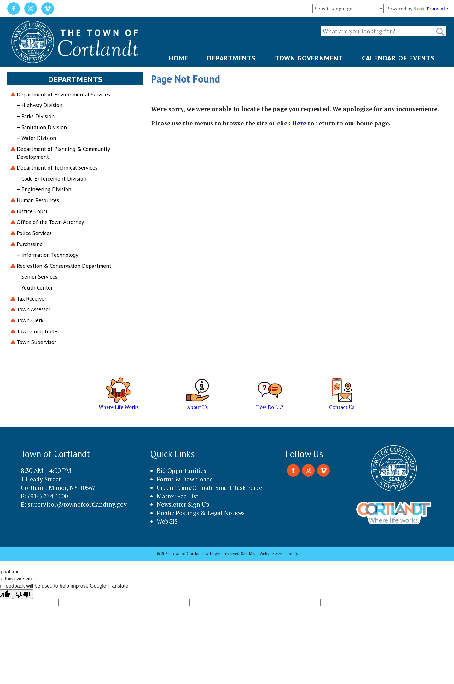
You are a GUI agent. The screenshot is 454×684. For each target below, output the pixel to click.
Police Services (34, 233)
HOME (178, 58)
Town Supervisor (36, 342)
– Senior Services (37, 276)
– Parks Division (36, 116)
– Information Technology (47, 254)
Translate (431, 8)
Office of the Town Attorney (50, 222)
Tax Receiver (31, 298)
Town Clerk (30, 320)
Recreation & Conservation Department (64, 265)
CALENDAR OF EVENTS (398, 58)
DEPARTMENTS (231, 58)
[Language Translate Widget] (348, 8)
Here (299, 123)
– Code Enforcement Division (51, 178)
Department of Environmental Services (63, 94)
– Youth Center (35, 287)
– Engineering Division (44, 189)
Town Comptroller (38, 331)
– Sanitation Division (42, 127)
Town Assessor (33, 309)
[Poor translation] (23, 594)
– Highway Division (39, 105)
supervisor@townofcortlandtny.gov (77, 504)
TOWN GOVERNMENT (309, 58)
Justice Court (32, 211)
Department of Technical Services (57, 167)
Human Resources (38, 200)
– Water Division (36, 137)
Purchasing (30, 244)
